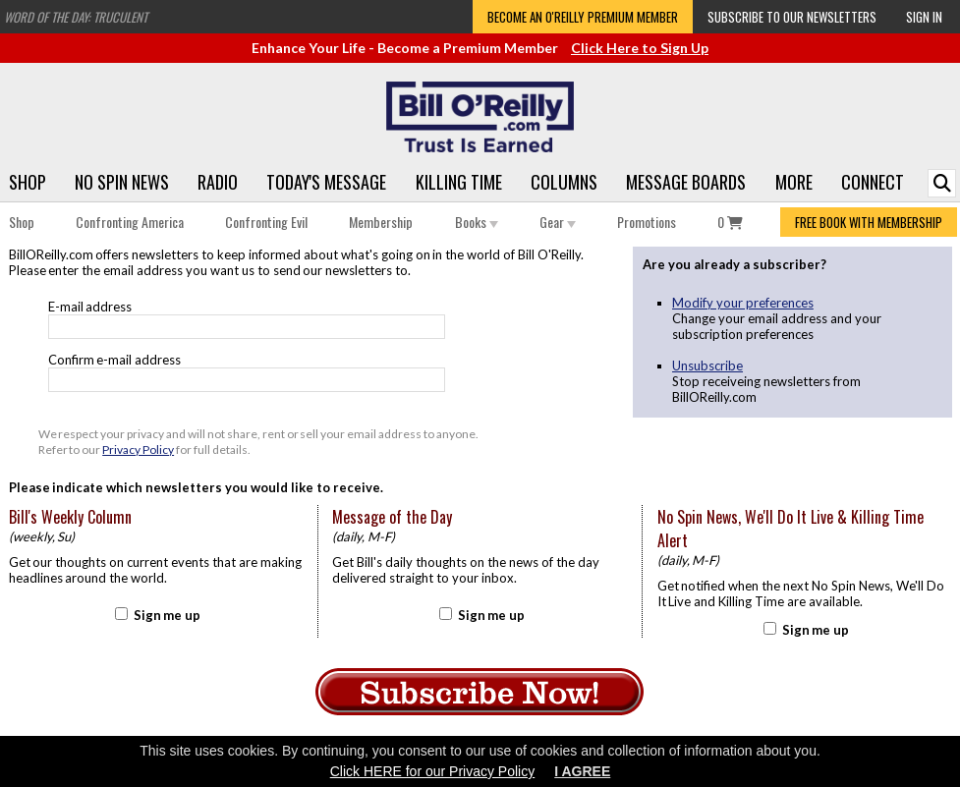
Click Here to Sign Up (639, 47)
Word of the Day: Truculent (75, 17)
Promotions (646, 221)
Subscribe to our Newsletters (791, 17)
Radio (218, 182)
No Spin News (122, 182)
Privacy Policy (138, 449)
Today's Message (326, 182)
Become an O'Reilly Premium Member (582, 17)
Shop (27, 182)
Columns (564, 182)
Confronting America (130, 221)
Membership (381, 221)
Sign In (924, 17)
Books (476, 221)
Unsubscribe (707, 365)
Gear (557, 221)
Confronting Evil (266, 221)
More (794, 182)
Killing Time (459, 182)
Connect (872, 182)
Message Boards (686, 182)
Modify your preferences (743, 302)
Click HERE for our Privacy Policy (433, 771)
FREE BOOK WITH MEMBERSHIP (868, 222)
